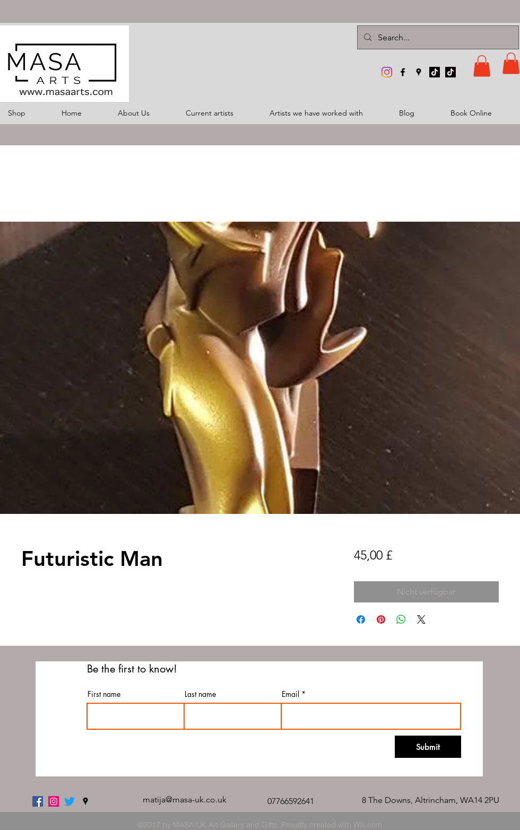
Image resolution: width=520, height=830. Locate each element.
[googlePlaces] (418, 72)
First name (104, 694)
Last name (200, 694)
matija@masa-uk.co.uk (185, 799)
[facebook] (402, 72)
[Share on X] (421, 619)
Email (290, 694)
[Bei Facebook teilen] (360, 619)
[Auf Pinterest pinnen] (381, 619)
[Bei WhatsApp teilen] (401, 619)
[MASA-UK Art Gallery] (387, 72)
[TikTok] (434, 72)
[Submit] (428, 747)
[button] (482, 66)
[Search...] (437, 37)
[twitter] (69, 801)
